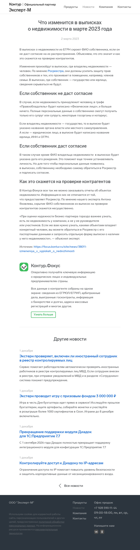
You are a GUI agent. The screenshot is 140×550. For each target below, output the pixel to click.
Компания (106, 7)
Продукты (71, 7)
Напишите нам (104, 525)
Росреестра (56, 71)
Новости (88, 7)
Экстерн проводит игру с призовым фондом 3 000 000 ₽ (68, 396)
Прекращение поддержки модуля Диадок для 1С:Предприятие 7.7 (56, 434)
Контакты (124, 7)
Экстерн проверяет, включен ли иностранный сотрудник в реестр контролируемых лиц (68, 358)
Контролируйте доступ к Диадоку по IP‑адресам (61, 463)
